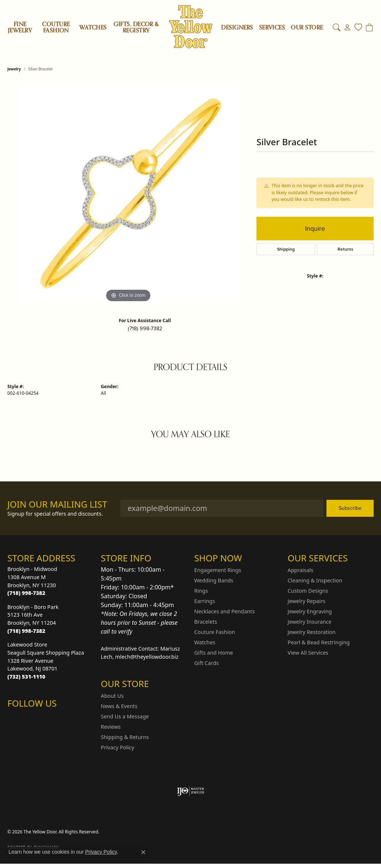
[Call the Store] (26, 592)
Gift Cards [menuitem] (206, 662)
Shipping (286, 249)
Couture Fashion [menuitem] (214, 631)
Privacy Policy (117, 747)
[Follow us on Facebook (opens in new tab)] (32, 718)
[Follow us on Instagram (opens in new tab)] (14, 718)
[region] (128, 193)
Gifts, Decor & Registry (136, 27)
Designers (237, 27)
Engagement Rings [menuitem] (217, 570)
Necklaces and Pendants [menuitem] (224, 611)
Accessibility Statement (344, 832)
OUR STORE (307, 27)
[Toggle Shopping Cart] (369, 27)
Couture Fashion (56, 27)
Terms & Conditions (289, 832)
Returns (345, 249)
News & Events (119, 706)
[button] (336, 27)
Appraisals (301, 570)
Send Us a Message (125, 716)
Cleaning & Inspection (315, 580)
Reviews (111, 726)
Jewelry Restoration (312, 631)
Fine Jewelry (20, 27)
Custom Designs (308, 590)
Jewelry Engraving (310, 611)
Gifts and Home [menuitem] (213, 652)
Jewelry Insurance (310, 621)
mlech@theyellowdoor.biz (147, 656)
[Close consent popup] (143, 852)
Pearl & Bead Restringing (319, 642)
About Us (112, 695)
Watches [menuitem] (204, 642)
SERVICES (272, 27)
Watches (92, 27)
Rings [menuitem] (201, 590)
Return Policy (209, 832)
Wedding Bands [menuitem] (213, 580)
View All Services (308, 652)
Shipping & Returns (125, 737)
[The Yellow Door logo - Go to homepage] (190, 26)
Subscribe (350, 508)
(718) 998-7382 (145, 328)
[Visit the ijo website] (191, 791)
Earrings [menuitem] (204, 601)
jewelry (14, 69)
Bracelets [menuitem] (205, 621)
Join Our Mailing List (57, 504)
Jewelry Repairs (306, 601)
